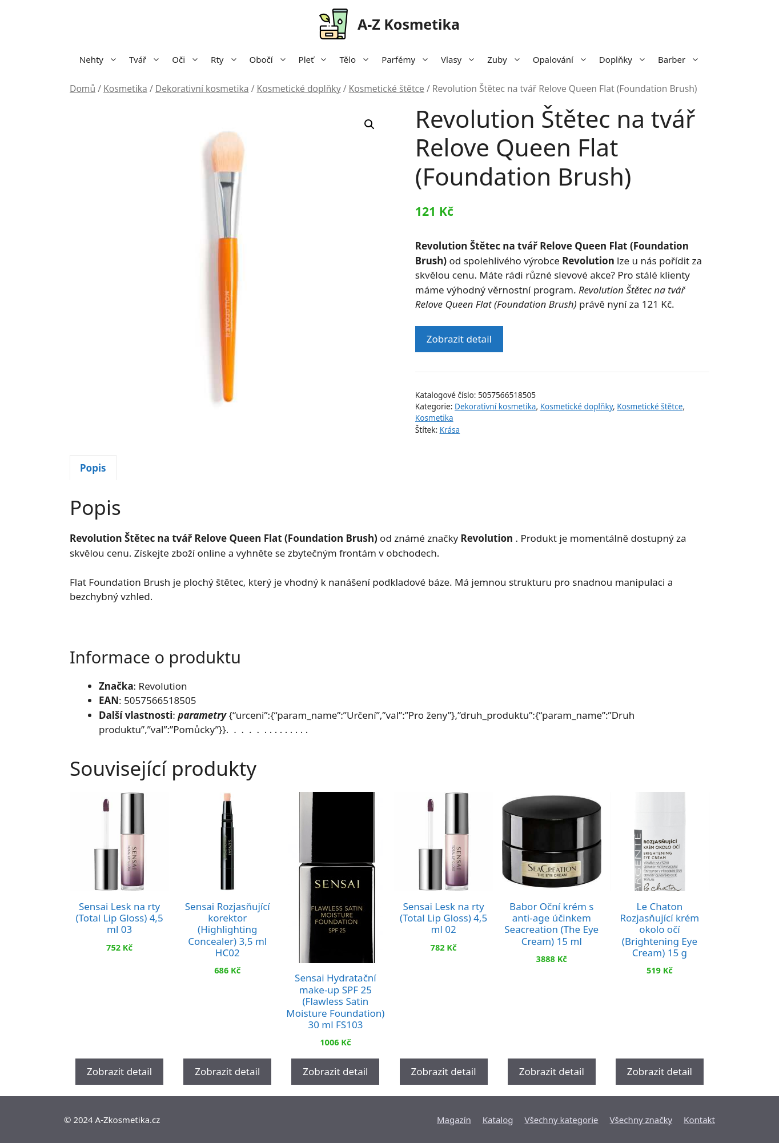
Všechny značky (641, 1119)
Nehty (101, 59)
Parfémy (408, 59)
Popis (93, 467)
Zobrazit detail (459, 338)
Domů (82, 88)
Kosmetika (125, 88)
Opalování (563, 59)
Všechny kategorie (562, 1119)
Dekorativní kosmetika (202, 88)
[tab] (93, 467)
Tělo (357, 59)
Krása (450, 429)
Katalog (498, 1119)
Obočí (271, 59)
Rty (227, 59)
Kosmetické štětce (386, 88)
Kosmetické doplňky (299, 88)
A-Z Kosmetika (409, 24)
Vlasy (461, 59)
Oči (188, 59)
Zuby (507, 59)
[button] (369, 124)
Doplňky (625, 59)
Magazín (454, 1119)
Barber (681, 59)
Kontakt (699, 1119)
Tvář (147, 59)
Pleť (316, 59)
